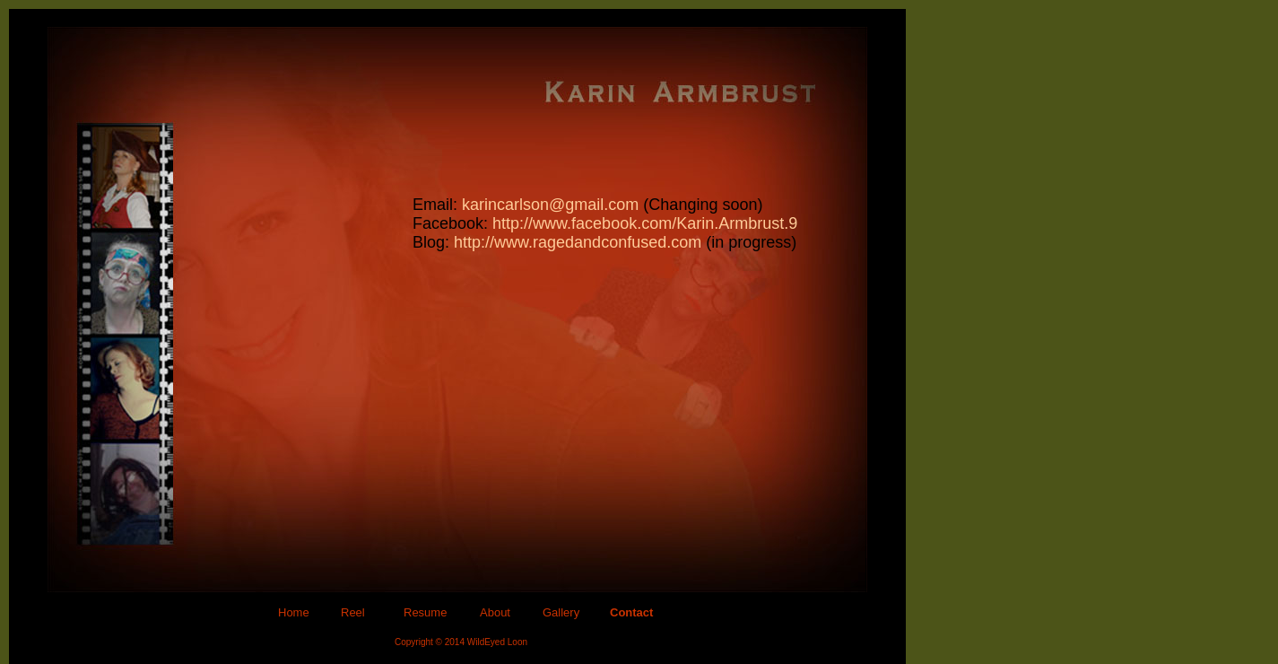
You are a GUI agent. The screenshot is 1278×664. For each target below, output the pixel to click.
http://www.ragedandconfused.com (577, 242)
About (495, 612)
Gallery (561, 612)
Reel (353, 612)
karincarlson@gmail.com (550, 205)
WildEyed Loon (497, 642)
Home (293, 612)
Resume (425, 612)
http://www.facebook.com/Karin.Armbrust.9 (644, 223)
